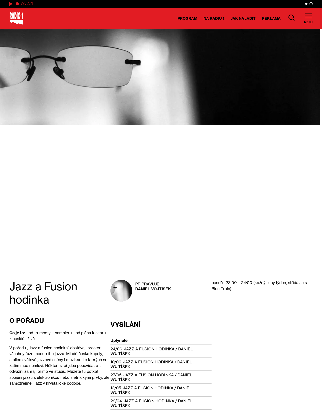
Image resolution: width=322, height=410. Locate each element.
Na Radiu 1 (213, 18)
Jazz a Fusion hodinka (149, 349)
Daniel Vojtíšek (153, 288)
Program (187, 18)
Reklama (271, 18)
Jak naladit (243, 18)
